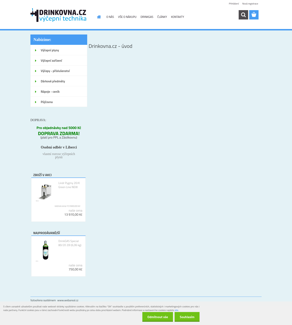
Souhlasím (187, 316)
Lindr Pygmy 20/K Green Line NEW (69, 185)
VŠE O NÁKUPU (127, 17)
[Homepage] (98, 17)
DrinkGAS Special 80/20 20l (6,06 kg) (69, 243)
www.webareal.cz (67, 300)
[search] (243, 14)
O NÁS (110, 17)
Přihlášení (234, 3)
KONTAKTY (177, 17)
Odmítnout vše (157, 316)
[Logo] (58, 15)
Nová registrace (250, 3)
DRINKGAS (147, 17)
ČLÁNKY (162, 17)
